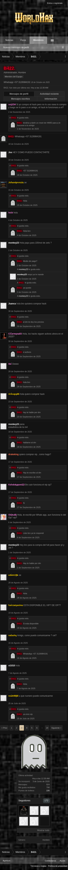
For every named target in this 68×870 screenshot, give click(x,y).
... (33, 47)
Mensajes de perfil (18, 94)
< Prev (4, 728)
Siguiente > (56, 728)
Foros (23, 40)
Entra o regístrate (55, 3)
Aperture (6, 861)
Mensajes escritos (20, 99)
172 (46, 800)
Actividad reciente (49, 94)
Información (51, 99)
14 (47, 728)
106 (48, 790)
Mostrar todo (43, 830)
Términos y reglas (38, 866)
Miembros (38, 40)
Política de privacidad (57, 866)
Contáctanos (50, 861)
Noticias (9, 40)
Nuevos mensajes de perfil (16, 47)
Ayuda (62, 861)
